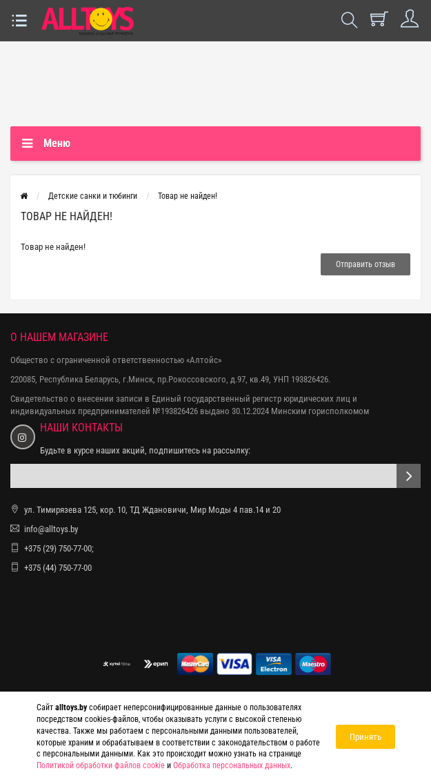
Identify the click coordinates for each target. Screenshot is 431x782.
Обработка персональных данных (231, 765)
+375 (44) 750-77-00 (58, 568)
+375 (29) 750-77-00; (59, 548)
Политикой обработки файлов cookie (101, 765)
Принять (365, 737)
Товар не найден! (187, 196)
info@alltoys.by (51, 529)
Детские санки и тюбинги (92, 196)
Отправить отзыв (365, 264)
